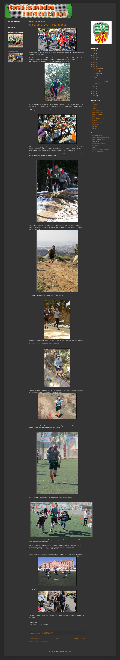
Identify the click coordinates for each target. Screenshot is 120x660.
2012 (94, 86)
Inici (57, 638)
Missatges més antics (79, 638)
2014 (94, 64)
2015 (94, 62)
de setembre (97, 73)
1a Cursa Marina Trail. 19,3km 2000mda (48, 25)
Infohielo (94, 147)
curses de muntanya (46, 633)
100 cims (94, 103)
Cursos (94, 116)
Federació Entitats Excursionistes (101, 137)
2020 (94, 51)
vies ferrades (95, 128)
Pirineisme (95, 124)
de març (96, 80)
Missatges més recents (35, 638)
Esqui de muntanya (97, 122)
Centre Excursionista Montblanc (100, 149)
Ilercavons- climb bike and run (100, 143)
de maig (96, 75)
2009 (94, 93)
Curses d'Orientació (97, 112)
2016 (94, 60)
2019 (94, 53)
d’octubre (96, 71)
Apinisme (94, 106)
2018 (94, 55)
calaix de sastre (96, 110)
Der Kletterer (95, 145)
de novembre (97, 68)
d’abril (96, 77)
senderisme (95, 126)
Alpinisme (94, 104)
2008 (94, 95)
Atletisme (94, 108)
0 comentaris (58, 632)
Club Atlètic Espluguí (97, 135)
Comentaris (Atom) (42, 641)
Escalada (94, 120)
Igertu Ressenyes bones (98, 139)
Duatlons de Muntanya (98, 118)
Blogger (69, 651)
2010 (94, 91)
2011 (94, 89)
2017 (94, 57)
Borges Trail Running (97, 151)
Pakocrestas (95, 141)
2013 (94, 66)
